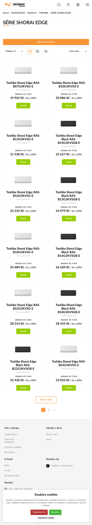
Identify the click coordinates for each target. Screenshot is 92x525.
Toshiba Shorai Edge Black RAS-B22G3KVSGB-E (23, 366)
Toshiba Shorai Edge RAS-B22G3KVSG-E (23, 307)
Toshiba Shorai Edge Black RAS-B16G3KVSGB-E (69, 253)
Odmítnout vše (39, 512)
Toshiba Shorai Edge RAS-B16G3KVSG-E (23, 194)
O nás (7, 471)
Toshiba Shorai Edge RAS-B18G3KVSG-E (23, 251)
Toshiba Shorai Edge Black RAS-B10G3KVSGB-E (69, 140)
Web (6, 465)
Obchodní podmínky (9, 440)
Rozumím (55, 512)
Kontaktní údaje (12, 476)
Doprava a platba (12, 447)
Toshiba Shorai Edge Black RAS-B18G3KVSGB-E (69, 309)
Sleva (48, 439)
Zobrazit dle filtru (46, 42)
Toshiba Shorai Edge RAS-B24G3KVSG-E (69, 364)
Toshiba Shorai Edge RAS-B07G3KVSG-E (23, 85)
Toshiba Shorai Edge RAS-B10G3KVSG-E (69, 85)
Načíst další (46, 401)
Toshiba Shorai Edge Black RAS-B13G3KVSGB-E (69, 196)
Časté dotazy (10, 434)
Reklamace (9, 452)
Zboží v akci (52, 434)
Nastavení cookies (46, 517)
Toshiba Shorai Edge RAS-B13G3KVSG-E (23, 138)
